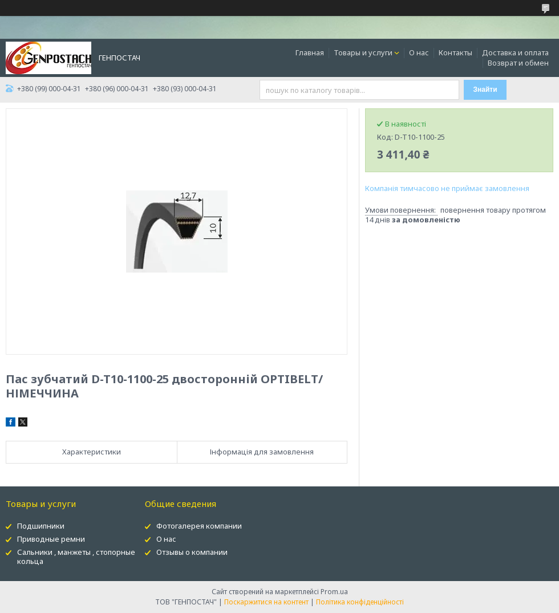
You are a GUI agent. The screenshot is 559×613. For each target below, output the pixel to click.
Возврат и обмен (518, 63)
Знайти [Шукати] (485, 90)
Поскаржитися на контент (266, 602)
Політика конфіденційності (360, 602)
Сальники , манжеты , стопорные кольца (76, 557)
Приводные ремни (51, 539)
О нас (419, 52)
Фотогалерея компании (199, 526)
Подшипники (40, 526)
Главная (309, 52)
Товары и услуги (363, 52)
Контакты (455, 52)
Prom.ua (334, 591)
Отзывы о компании (192, 552)
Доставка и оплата (515, 52)
